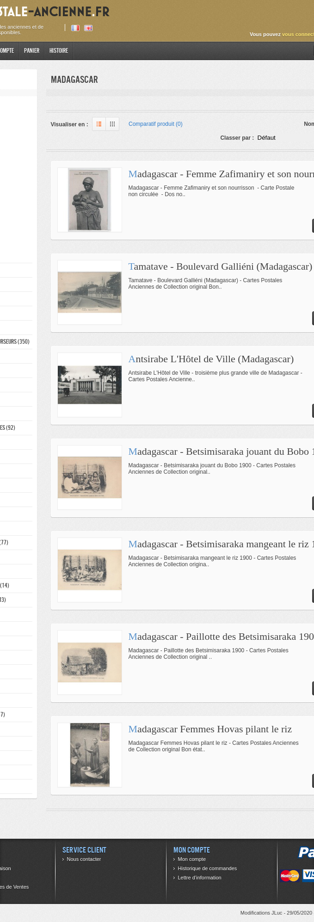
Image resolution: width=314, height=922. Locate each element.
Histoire (58, 50)
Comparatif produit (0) (156, 124)
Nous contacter (84, 859)
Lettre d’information (200, 877)
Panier (31, 50)
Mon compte (192, 859)
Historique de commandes (207, 868)
